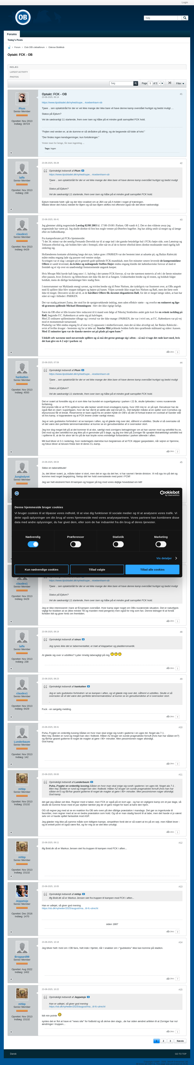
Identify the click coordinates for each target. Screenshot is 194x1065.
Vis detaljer (164, 558)
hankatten (22, 377)
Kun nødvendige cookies (42, 569)
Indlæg (14, 67)
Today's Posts (15, 40)
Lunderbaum (22, 741)
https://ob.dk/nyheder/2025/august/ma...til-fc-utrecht (70, 908)
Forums (12, 34)
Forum (17, 47)
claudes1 (22, 234)
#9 (181, 679)
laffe (22, 177)
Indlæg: (18, 123)
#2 (181, 163)
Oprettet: (16, 121)
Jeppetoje (22, 901)
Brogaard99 (22, 956)
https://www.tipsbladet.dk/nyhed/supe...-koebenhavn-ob (72, 102)
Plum (22, 108)
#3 (181, 219)
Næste (180, 1041)
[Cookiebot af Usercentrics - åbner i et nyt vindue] (162, 493)
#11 (180, 774)
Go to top (180, 1054)
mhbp (22, 788)
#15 (180, 989)
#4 (181, 362)
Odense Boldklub (56, 47)
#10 (180, 727)
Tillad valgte (97, 569)
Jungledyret (21, 476)
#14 (180, 942)
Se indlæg (82, 171)
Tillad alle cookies (152, 569)
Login (185, 2)
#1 (181, 94)
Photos (14, 77)
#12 (180, 842)
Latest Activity (19, 72)
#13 (180, 886)
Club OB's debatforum (34, 47)
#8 (181, 632)
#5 (181, 462)
